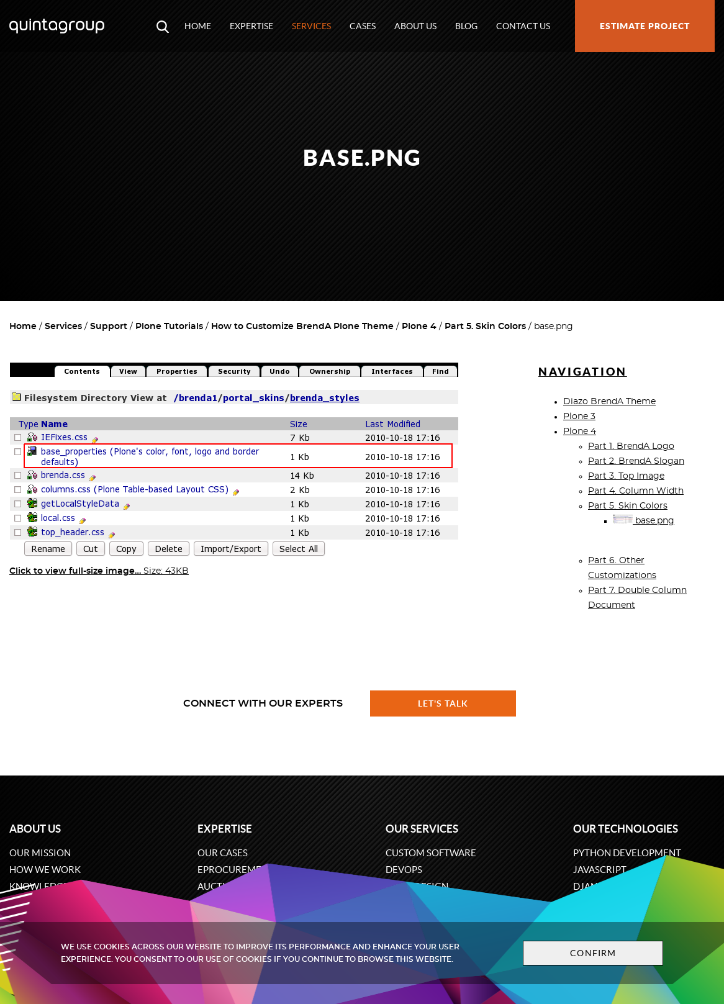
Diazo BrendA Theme (609, 401)
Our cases (222, 853)
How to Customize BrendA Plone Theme (302, 326)
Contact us (523, 26)
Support (108, 326)
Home (197, 26)
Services (311, 26)
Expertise (251, 26)
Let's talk (443, 703)
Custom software (431, 853)
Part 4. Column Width (636, 491)
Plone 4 (419, 326)
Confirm (593, 953)
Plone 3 (579, 416)
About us (415, 26)
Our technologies (625, 828)
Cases (363, 26)
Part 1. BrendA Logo (631, 446)
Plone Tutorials (169, 326)
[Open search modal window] (162, 26)
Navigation (582, 371)
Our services (422, 828)
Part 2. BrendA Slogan (636, 461)
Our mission (40, 853)
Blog (466, 26)
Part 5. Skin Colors (485, 326)
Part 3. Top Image (626, 476)
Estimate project (645, 26)
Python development (627, 853)
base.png (643, 521)
